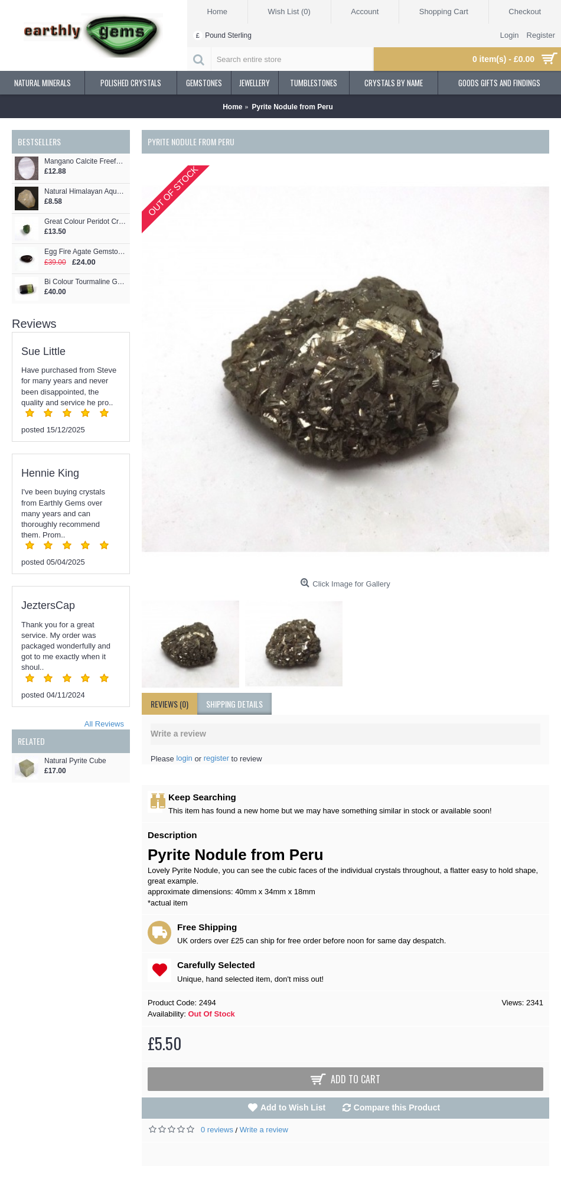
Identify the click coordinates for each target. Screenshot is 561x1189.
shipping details (234, 704)
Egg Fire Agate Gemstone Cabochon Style (85, 252)
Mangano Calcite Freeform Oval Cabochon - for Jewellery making (85, 161)
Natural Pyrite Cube (75, 761)
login (184, 758)
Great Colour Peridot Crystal (85, 222)
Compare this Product (397, 1107)
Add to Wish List (292, 1107)
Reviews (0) (169, 704)
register (216, 758)
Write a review (264, 1129)
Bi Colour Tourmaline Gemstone (85, 282)
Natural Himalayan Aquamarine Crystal (85, 192)
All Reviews (104, 723)
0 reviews (217, 1129)
